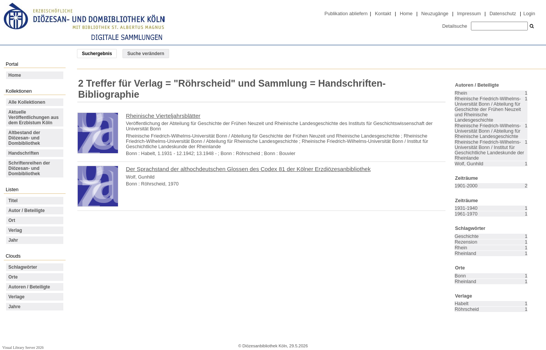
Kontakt (383, 13)
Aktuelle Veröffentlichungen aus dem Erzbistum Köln (33, 117)
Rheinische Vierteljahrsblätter (163, 115)
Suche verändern (145, 53)
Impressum (469, 13)
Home (406, 13)
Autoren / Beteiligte (29, 287)
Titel (12, 200)
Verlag (15, 230)
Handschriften (23, 153)
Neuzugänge (435, 13)
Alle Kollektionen (26, 102)
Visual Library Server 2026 (23, 347)
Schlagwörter (22, 267)
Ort (11, 220)
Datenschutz (503, 13)
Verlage (16, 296)
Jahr (13, 240)
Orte (13, 277)
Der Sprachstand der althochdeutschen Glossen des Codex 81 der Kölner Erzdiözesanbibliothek (248, 169)
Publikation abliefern (346, 13)
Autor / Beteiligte (26, 210)
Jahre (14, 306)
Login (529, 13)
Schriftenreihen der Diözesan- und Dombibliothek (29, 168)
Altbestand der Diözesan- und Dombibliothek (24, 138)
